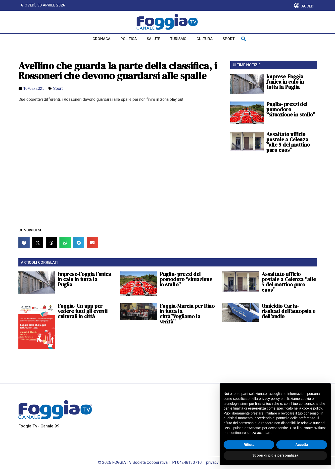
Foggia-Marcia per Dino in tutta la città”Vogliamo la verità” (187, 313)
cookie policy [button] (312, 408)
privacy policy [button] (269, 399)
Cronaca (101, 39)
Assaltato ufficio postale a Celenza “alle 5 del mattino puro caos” (288, 142)
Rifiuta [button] (248, 445)
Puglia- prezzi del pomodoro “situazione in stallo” (290, 109)
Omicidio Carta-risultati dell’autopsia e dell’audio (288, 311)
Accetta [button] (301, 445)
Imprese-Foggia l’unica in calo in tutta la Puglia (285, 82)
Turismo (178, 39)
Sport (229, 39)
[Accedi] (296, 5)
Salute (153, 39)
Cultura (204, 39)
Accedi (307, 6)
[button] (243, 39)
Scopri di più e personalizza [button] (275, 455)
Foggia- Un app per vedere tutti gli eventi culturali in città (82, 311)
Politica (128, 39)
